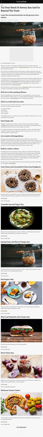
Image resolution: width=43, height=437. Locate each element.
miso (25, 142)
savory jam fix (25, 87)
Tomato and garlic (14, 98)
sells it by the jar (16, 84)
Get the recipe (4, 198)
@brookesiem (13, 163)
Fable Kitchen (15, 81)
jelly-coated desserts (24, 67)
